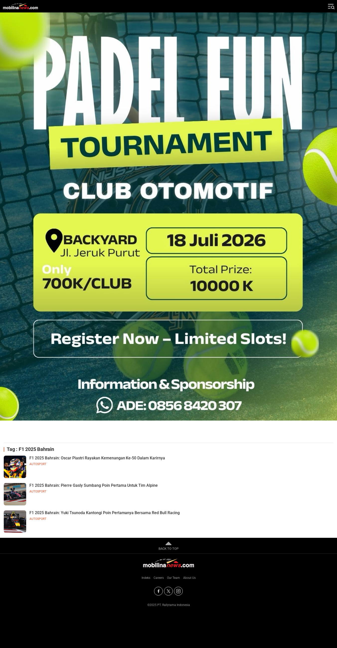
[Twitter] (168, 591)
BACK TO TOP (168, 545)
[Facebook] (158, 591)
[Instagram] (178, 591)
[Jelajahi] (331, 6)
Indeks (146, 578)
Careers (159, 578)
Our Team (173, 578)
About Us (189, 578)
